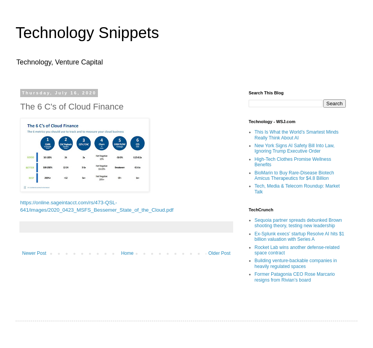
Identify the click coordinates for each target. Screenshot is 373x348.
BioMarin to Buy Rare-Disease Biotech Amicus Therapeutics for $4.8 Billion (294, 175)
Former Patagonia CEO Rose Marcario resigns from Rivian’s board (294, 276)
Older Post (219, 253)
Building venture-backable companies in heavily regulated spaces (295, 263)
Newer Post (34, 253)
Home (127, 253)
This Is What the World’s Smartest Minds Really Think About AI (296, 134)
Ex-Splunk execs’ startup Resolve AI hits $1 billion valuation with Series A (299, 236)
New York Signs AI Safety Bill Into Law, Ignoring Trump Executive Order (294, 148)
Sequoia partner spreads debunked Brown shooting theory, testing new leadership (298, 223)
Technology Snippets (87, 32)
